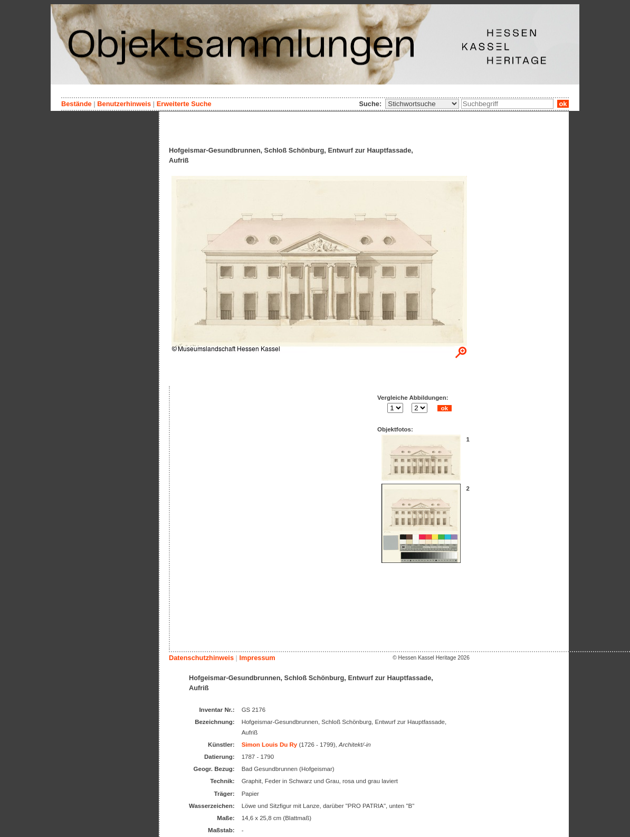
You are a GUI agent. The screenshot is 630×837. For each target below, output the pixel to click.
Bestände (76, 104)
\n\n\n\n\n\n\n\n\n (422, 104)
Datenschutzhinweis (201, 658)
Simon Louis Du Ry (270, 744)
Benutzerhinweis (124, 104)
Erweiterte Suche (184, 104)
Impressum (257, 658)
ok (563, 104)
